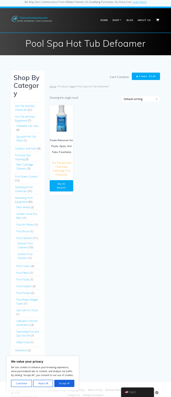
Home (104, 20)
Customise (21, 383)
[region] (43, 373)
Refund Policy (113, 390)
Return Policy (95, 390)
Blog (130, 20)
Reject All (43, 383)
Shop (115, 20)
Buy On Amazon (61, 186)
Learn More (139, 2)
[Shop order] (141, 99)
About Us (144, 20)
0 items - (146, 76)
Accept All (64, 383)
